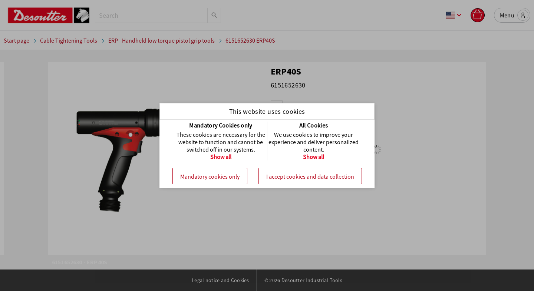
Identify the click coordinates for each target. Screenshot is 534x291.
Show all (220, 157)
